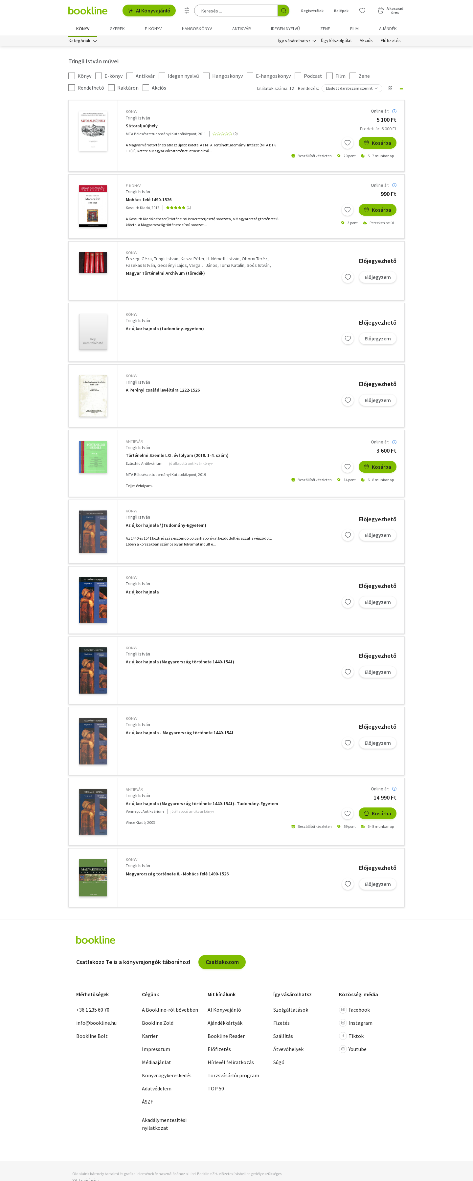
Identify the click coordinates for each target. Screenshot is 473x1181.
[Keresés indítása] (283, 10)
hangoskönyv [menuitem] (197, 29)
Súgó (278, 1064)
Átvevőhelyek (288, 1050)
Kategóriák (79, 42)
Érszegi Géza (139, 260)
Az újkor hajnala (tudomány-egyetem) (165, 330)
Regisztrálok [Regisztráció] (312, 10)
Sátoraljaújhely (142, 127)
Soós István (258, 266)
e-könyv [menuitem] (153, 29)
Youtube (353, 1051)
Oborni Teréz (254, 260)
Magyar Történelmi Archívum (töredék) (165, 274)
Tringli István (138, 119)
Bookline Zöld (157, 1024)
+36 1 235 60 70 (92, 1011)
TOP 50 (216, 1090)
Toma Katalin (232, 266)
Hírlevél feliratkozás (231, 1064)
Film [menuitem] (354, 29)
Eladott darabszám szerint (349, 89)
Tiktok (351, 1037)
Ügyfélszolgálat (336, 42)
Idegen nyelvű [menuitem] (285, 29)
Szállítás (283, 1037)
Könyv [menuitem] (82, 29)
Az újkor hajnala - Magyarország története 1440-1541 (180, 734)
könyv (131, 113)
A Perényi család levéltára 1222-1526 (163, 392)
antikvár (134, 442)
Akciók (366, 42)
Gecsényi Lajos (172, 266)
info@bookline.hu (96, 1024)
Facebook (354, 1011)
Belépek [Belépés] (341, 10)
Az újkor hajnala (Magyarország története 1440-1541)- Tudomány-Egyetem (202, 805)
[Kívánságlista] (362, 10)
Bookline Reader (226, 1037)
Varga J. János (203, 266)
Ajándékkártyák (225, 1024)
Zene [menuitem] (325, 29)
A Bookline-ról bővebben (170, 1011)
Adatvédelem (156, 1090)
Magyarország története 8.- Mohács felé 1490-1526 (177, 875)
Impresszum (156, 1050)
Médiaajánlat (156, 1064)
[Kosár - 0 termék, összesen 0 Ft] (390, 10)
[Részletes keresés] (187, 10)
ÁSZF (147, 1103)
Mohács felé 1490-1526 (148, 201)
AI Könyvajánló (149, 10)
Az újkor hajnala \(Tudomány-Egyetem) (166, 526)
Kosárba (377, 144)
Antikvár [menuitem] (241, 29)
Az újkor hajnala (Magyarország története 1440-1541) (180, 663)
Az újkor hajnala (142, 593)
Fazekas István (140, 266)
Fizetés (281, 1024)
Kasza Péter (192, 260)
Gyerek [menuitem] (117, 29)
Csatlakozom (222, 963)
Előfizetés (391, 42)
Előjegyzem (378, 278)
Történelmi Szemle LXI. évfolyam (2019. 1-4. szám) (177, 457)
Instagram (355, 1024)
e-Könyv (133, 186)
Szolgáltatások (290, 1011)
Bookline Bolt (92, 1037)
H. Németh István (223, 260)
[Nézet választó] (390, 90)
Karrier (150, 1037)
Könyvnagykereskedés (166, 1077)
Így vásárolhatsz (294, 42)
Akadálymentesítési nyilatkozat (164, 1125)
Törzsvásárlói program (233, 1077)
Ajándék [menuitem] (388, 29)
